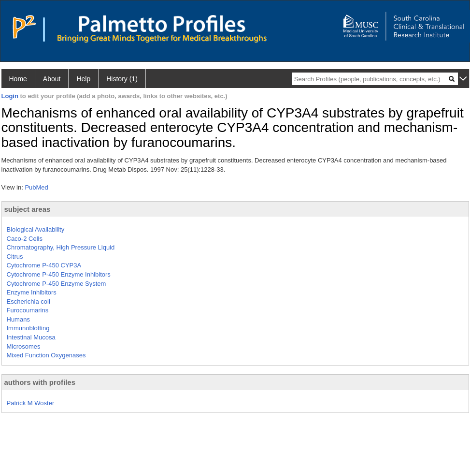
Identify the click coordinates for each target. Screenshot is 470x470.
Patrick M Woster (31, 403)
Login (9, 96)
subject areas (27, 209)
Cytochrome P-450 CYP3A (44, 265)
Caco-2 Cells (25, 238)
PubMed (36, 187)
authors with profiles (40, 382)
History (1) (122, 79)
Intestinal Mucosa (31, 337)
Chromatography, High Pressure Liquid (61, 247)
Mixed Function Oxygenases (46, 355)
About (52, 79)
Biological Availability (36, 229)
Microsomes (24, 346)
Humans (18, 319)
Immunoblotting (28, 328)
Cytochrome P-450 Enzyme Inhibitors (59, 274)
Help (83, 79)
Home (18, 79)
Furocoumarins (28, 310)
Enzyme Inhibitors (32, 292)
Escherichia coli (28, 301)
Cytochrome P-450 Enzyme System (56, 283)
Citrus (15, 256)
